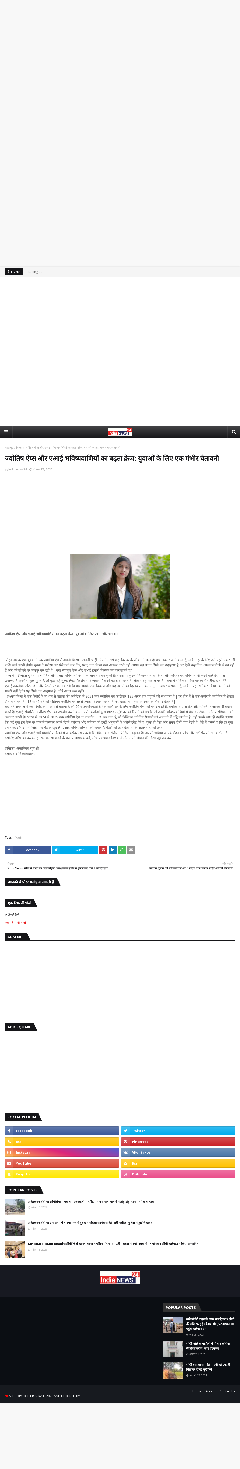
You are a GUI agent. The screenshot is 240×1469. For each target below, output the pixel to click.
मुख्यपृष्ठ (9, 447)
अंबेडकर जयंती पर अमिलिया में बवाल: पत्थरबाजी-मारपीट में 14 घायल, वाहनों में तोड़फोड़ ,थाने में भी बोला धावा (91, 1201)
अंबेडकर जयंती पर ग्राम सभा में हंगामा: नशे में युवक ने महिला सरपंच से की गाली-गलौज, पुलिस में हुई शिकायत (90, 1222)
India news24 (17, 469)
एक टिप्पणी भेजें (15, 922)
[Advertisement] (120, 73)
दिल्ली (19, 447)
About (210, 1391)
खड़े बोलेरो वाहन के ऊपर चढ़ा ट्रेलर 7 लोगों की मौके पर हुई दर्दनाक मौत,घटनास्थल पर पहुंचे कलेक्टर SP (210, 1324)
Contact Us (227, 1391)
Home (196, 1391)
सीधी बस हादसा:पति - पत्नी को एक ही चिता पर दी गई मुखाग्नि (208, 1367)
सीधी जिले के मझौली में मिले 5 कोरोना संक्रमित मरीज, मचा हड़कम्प (208, 1346)
